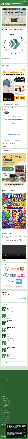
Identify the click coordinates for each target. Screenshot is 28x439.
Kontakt (4, 391)
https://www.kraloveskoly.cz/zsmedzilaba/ (10, 104)
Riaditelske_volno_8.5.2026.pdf (8, 143)
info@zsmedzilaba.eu (6, 400)
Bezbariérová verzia (5, 436)
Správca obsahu (5, 376)
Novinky (4, 393)
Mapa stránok (5, 387)
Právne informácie (5, 382)
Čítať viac (14, 20)
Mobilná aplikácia (14, 12)
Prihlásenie (24, 1)
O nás (3, 389)
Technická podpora (6, 378)
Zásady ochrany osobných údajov (8, 383)
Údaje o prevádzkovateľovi (7, 385)
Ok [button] (24, 436)
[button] (20, 1)
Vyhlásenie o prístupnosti (7, 380)
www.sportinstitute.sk (7, 58)
